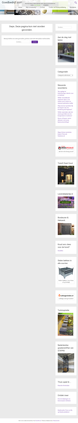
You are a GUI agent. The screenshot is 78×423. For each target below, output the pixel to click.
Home (20, 7)
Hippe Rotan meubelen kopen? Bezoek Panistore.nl (65, 134)
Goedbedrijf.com (12, 2)
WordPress (38, 420)
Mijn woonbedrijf (31, 7)
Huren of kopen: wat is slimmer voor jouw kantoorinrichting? (64, 120)
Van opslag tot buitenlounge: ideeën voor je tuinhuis (65, 93)
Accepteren (45, 5)
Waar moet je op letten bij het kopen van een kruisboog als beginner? (65, 107)
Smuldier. (60, 250)
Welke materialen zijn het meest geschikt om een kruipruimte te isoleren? (65, 114)
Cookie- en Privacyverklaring (57, 7)
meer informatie (37, 5)
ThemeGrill (56, 420)
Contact (42, 7)
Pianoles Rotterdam (63, 385)
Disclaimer (73, 7)
